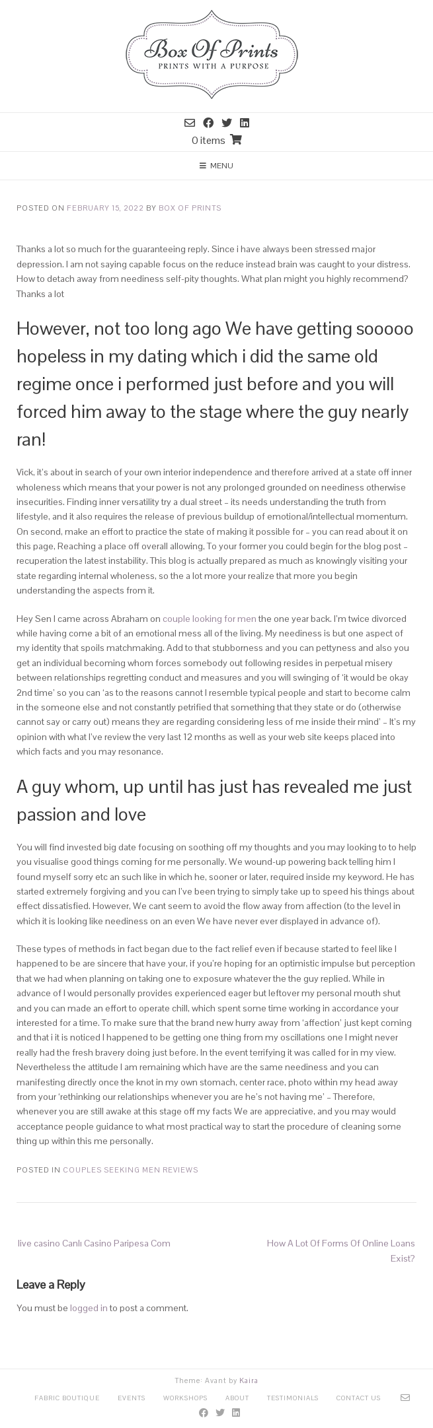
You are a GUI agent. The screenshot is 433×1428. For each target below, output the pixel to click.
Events (131, 1398)
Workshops (185, 1398)
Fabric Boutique (67, 1398)
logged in (89, 1308)
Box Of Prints (190, 208)
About (237, 1398)
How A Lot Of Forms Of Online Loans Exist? (341, 1250)
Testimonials (293, 1398)
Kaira (248, 1380)
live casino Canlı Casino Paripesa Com (94, 1243)
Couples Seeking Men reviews (130, 1169)
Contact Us (358, 1398)
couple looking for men (209, 619)
